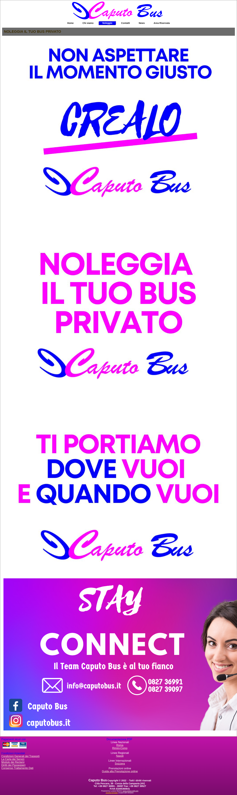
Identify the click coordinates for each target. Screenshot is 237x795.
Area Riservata (162, 23)
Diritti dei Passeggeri (13, 765)
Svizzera (120, 763)
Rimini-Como (119, 748)
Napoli (119, 756)
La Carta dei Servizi (12, 759)
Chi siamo (87, 23)
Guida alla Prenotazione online (120, 771)
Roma (119, 745)
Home (70, 23)
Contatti (125, 23)
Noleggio (107, 23)
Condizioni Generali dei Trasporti (20, 756)
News (142, 23)
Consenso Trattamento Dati (17, 768)
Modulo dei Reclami (13, 762)
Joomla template (112, 793)
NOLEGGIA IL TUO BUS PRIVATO (32, 31)
